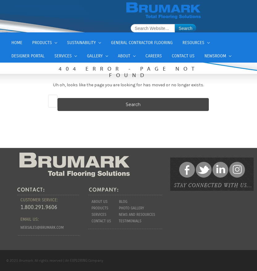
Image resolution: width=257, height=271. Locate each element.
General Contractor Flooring (141, 42)
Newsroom (217, 56)
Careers (153, 56)
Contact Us (183, 56)
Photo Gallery (131, 208)
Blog (123, 201)
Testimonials (130, 221)
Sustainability (84, 42)
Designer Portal (27, 56)
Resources (196, 42)
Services (65, 56)
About (127, 56)
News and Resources (137, 214)
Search (185, 28)
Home (16, 42)
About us (99, 201)
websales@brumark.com (42, 227)
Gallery (97, 56)
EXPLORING (78, 260)
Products (44, 42)
